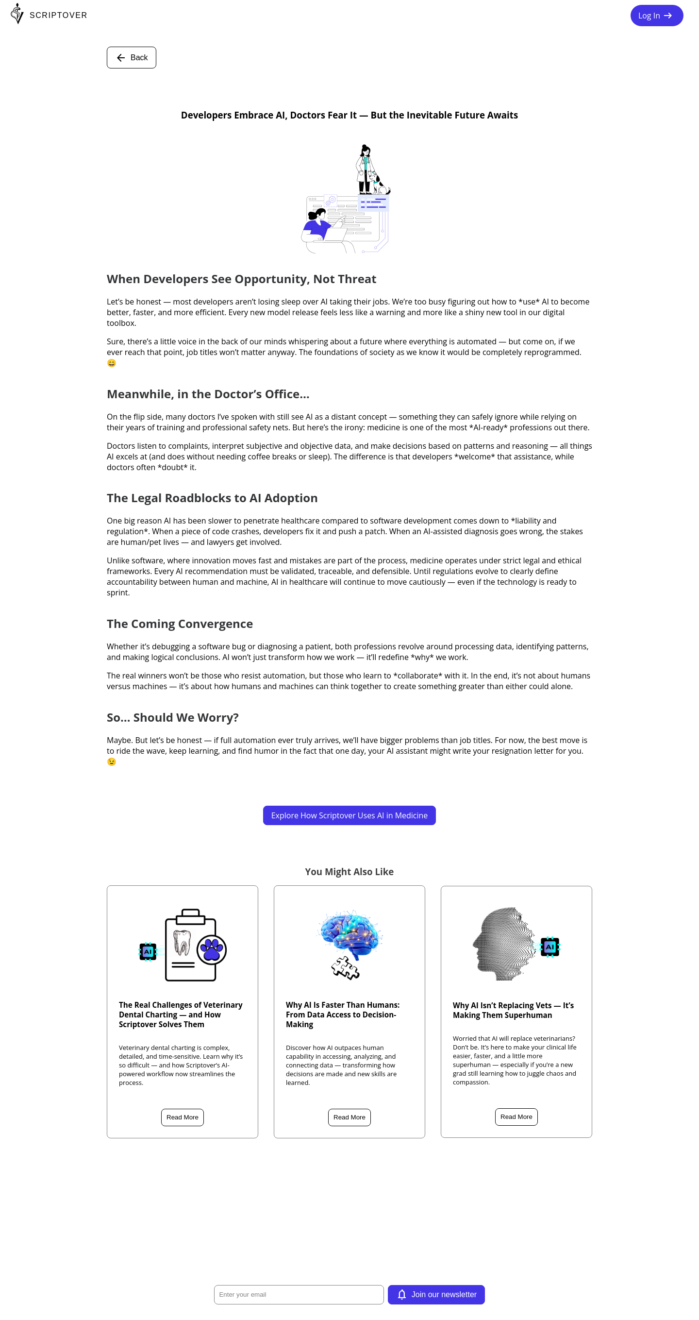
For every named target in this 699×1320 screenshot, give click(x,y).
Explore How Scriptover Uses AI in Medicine (349, 815)
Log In (657, 15)
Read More (182, 1117)
